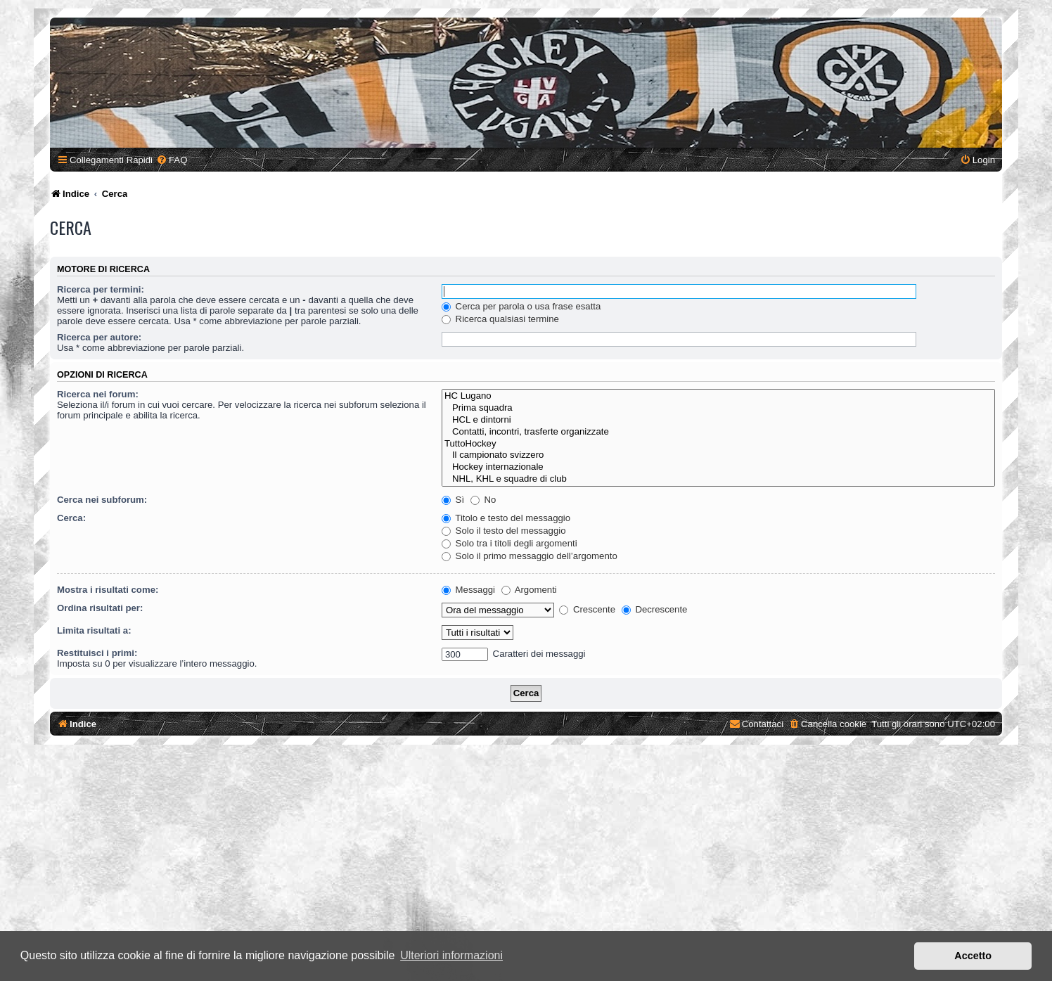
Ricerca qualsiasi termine (500, 319)
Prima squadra (718, 408)
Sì (453, 499)
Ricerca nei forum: (98, 394)
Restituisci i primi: (97, 653)
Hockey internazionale (718, 467)
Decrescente (655, 609)
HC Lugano (718, 396)
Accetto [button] (973, 955)
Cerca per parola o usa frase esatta (521, 306)
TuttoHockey (718, 444)
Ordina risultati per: (100, 608)
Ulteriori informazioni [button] (451, 955)
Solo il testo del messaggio (504, 530)
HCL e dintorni (718, 420)
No (483, 499)
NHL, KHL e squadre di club (718, 479)
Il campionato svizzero (718, 455)
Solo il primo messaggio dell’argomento (529, 556)
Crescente (587, 609)
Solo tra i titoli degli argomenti (509, 543)
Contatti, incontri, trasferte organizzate (718, 432)
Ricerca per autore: (99, 337)
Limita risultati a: (94, 630)
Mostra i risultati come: (107, 589)
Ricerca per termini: (100, 289)
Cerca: (71, 518)
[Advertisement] (526, 864)
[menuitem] (171, 160)
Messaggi (468, 589)
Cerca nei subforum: (102, 499)
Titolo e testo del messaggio (506, 518)
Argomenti (529, 589)
